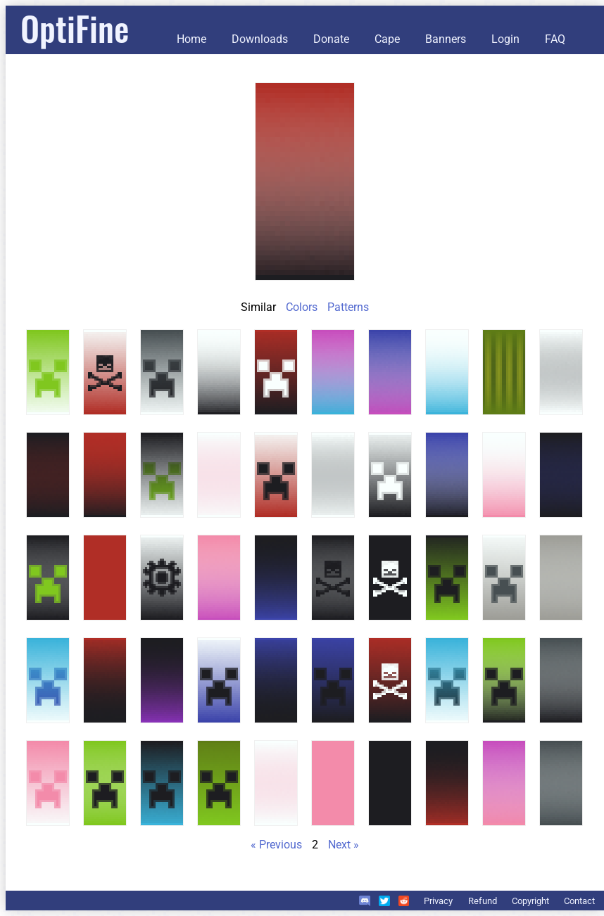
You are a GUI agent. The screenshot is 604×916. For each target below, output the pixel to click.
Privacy (438, 901)
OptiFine (74, 28)
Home (191, 39)
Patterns (348, 307)
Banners (445, 39)
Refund (482, 901)
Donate (331, 39)
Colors (301, 307)
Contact (579, 901)
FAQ (555, 39)
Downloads (260, 39)
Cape (387, 39)
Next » (343, 844)
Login (505, 39)
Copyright (530, 901)
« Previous (276, 844)
